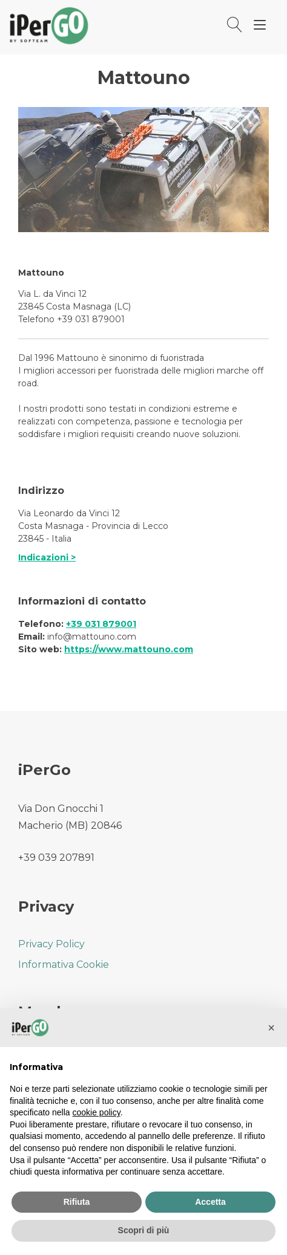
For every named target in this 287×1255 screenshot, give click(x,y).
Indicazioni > (47, 557)
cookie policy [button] (96, 1112)
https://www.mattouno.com (128, 649)
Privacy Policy (51, 944)
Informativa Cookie (63, 964)
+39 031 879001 (101, 623)
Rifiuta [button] (77, 1202)
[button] (271, 1027)
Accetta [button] (210, 1202)
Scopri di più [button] (144, 1230)
